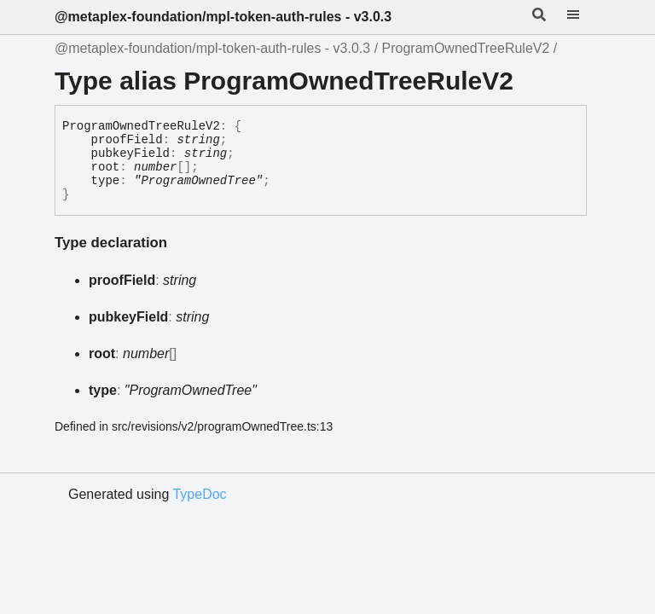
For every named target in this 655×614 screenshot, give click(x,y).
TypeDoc (199, 494)
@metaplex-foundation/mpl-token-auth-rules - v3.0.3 (223, 16)
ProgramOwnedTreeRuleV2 (466, 48)
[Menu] (583, 17)
